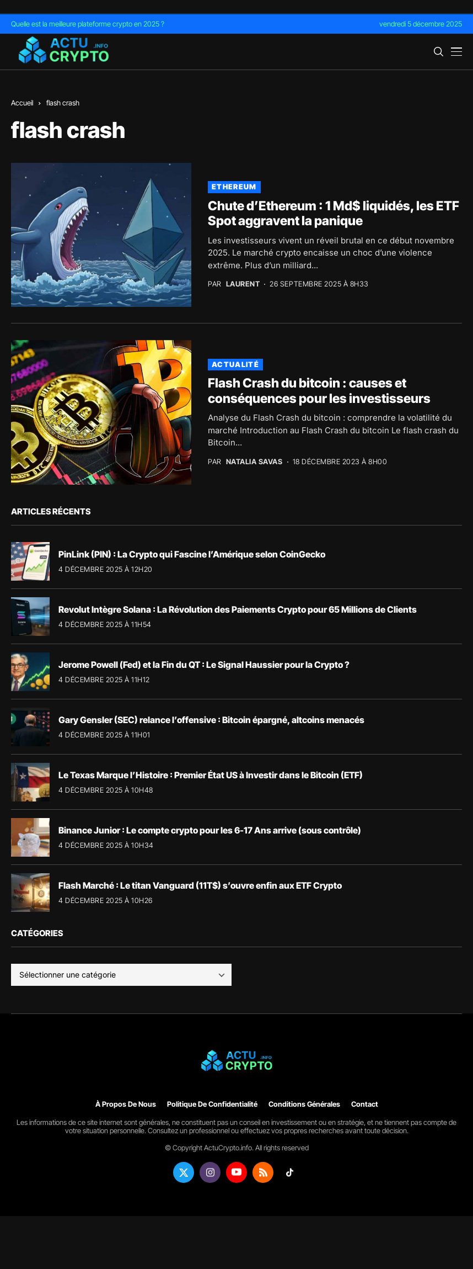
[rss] (262, 1172)
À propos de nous (125, 1104)
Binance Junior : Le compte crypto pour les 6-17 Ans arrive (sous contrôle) (209, 830)
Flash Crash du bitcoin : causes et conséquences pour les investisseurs (319, 390)
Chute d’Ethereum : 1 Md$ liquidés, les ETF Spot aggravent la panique (333, 213)
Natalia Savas (254, 462)
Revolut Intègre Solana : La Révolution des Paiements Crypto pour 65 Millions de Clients (237, 609)
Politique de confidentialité (212, 1104)
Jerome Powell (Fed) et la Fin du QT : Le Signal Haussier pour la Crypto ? (204, 664)
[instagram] (210, 1172)
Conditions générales (304, 1104)
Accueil (22, 102)
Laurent (243, 284)
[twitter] (183, 1172)
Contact (364, 1104)
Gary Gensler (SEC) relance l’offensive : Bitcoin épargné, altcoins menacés (211, 719)
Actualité (235, 364)
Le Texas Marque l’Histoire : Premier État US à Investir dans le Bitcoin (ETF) (210, 774)
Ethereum (234, 186)
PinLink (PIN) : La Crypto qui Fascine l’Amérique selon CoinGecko (191, 554)
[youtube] (236, 1172)
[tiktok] (289, 1172)
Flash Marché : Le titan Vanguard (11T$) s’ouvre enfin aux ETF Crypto (200, 885)
